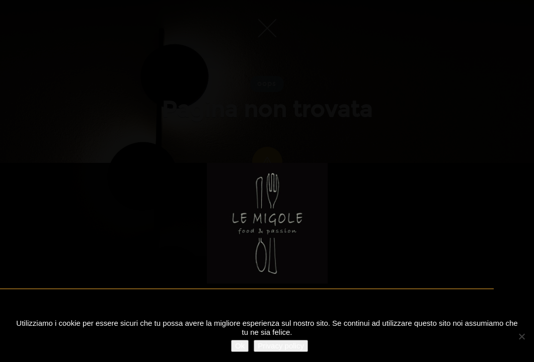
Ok (240, 345)
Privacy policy (281, 345)
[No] (521, 336)
